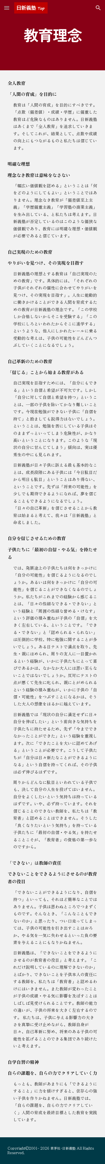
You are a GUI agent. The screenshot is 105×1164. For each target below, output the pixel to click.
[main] (52, 35)
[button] (6, 7)
